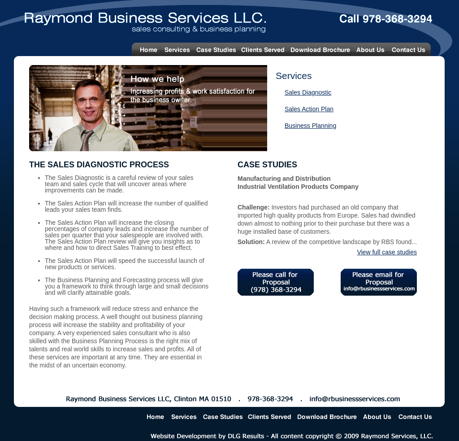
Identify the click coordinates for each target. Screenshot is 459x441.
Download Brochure (320, 49)
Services (177, 49)
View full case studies (387, 252)
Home (146, 49)
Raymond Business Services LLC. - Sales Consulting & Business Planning (136, 19)
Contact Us (411, 49)
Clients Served (263, 49)
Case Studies (216, 49)
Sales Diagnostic (308, 92)
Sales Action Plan (309, 109)
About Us (371, 49)
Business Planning (310, 125)
